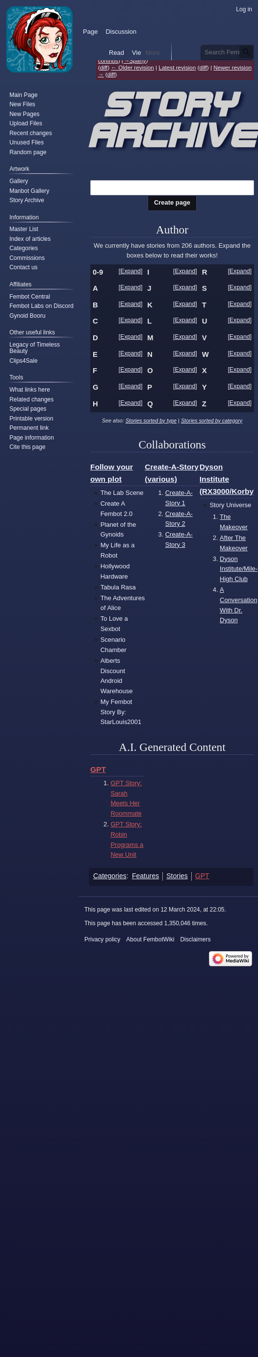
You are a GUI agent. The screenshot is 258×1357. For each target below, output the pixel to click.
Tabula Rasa (118, 587)
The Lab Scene (122, 492)
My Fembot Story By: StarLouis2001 (121, 711)
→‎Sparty (135, 60)
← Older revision (132, 67)
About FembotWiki (150, 939)
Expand (130, 271)
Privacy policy (102, 939)
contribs (108, 60)
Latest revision (177, 67)
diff (103, 67)
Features (145, 876)
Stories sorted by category (211, 420)
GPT (98, 769)
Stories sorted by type (151, 420)
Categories (110, 876)
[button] (131, 272)
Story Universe (230, 505)
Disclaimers (195, 939)
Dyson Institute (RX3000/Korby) (228, 479)
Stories (177, 876)
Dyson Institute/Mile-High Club (239, 569)
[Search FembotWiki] (228, 52)
